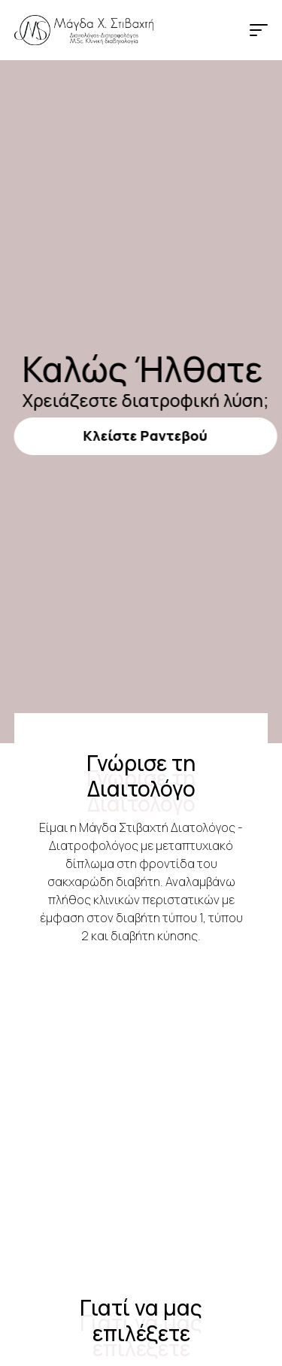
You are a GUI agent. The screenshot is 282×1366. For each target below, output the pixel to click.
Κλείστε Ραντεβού (141, 435)
